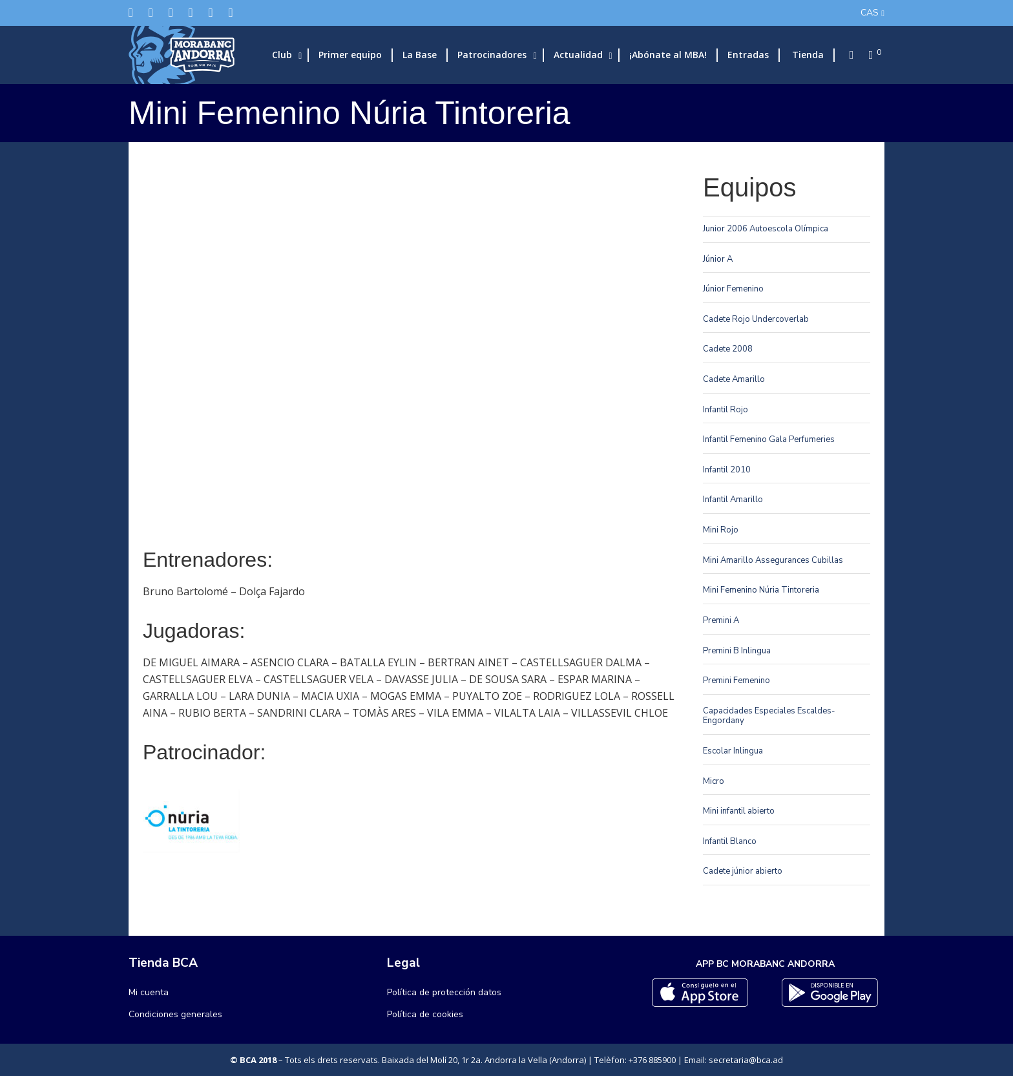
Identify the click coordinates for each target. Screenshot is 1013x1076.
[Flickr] (211, 12)
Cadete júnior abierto (742, 871)
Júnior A (718, 259)
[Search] (847, 55)
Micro (713, 781)
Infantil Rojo (725, 410)
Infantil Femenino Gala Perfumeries (769, 439)
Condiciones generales (175, 1014)
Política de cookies (425, 1014)
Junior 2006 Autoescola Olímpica (765, 229)
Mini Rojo (720, 530)
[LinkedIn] (191, 12)
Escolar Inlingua (733, 751)
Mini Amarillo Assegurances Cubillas (773, 560)
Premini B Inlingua (737, 651)
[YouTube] (231, 12)
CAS (870, 12)
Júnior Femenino (733, 289)
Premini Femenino (736, 680)
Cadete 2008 (728, 349)
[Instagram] (171, 12)
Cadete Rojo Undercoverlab (756, 319)
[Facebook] (151, 12)
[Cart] (867, 55)
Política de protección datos (444, 992)
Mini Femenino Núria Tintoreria (761, 590)
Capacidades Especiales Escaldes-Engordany (769, 716)
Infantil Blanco (730, 841)
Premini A (721, 620)
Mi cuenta (149, 992)
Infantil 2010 (727, 470)
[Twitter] (131, 12)
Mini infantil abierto (739, 811)
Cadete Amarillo (734, 379)
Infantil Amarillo (733, 499)
